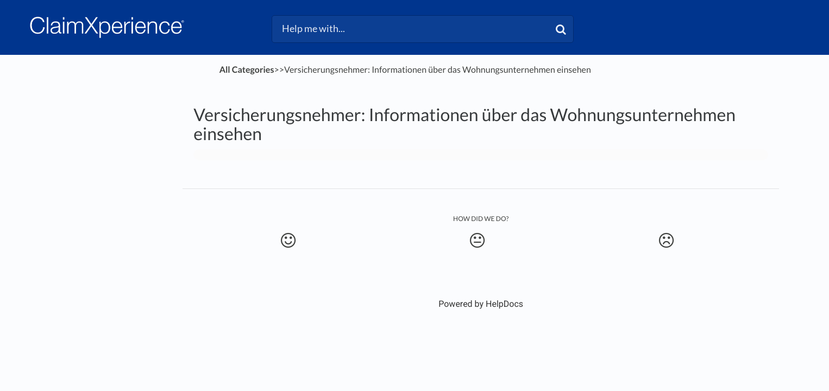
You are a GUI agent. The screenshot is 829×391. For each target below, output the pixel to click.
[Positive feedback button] (288, 240)
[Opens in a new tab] (480, 304)
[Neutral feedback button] (477, 240)
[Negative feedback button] (666, 240)
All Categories (246, 70)
